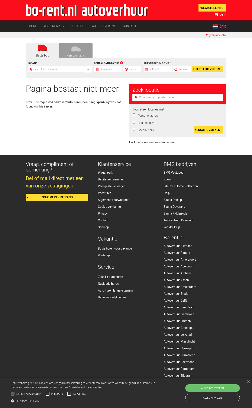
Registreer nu (212, 8)
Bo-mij (168, 179)
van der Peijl (172, 227)
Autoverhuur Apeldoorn (179, 266)
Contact (129, 26)
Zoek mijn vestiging (57, 197)
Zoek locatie (145, 90)
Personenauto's (147, 115)
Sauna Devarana (174, 206)
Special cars (145, 130)
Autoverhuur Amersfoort (180, 259)
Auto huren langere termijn (115, 290)
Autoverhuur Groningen (179, 328)
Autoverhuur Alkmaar (178, 246)
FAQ (93, 26)
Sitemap (103, 227)
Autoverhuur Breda (176, 293)
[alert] (126, 393)
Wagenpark (105, 172)
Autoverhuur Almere (177, 252)
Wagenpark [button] (54, 26)
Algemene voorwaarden (113, 200)
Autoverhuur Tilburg (177, 375)
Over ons (109, 26)
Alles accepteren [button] (212, 388)
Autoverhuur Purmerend (179, 355)
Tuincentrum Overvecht (179, 220)
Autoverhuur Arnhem (177, 273)
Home (33, 26)
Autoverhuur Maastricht (179, 341)
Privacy (102, 213)
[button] (86, 401)
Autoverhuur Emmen (177, 321)
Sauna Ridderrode (175, 213)
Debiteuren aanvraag (111, 179)
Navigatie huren (108, 283)
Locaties (77, 26)
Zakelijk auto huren (110, 277)
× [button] (248, 381)
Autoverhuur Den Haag (179, 307)
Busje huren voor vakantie (115, 248)
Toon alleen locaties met (148, 109)
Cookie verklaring (109, 206)
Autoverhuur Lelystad (178, 334)
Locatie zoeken (208, 130)
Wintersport (105, 255)
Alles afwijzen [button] (212, 397)
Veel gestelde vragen (111, 186)
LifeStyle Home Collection (181, 186)
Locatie (32, 63)
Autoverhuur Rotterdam (179, 368)
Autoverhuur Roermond (179, 362)
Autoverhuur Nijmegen (178, 348)
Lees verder (94, 387)
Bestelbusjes (145, 122)
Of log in (220, 14)
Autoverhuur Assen (176, 280)
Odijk (167, 193)
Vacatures (104, 193)
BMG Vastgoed (174, 172)
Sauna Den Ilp (173, 200)
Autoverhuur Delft (175, 300)
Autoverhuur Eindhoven (179, 314)
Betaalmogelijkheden (112, 297)
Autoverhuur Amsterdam (180, 287)
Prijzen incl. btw (216, 35)
